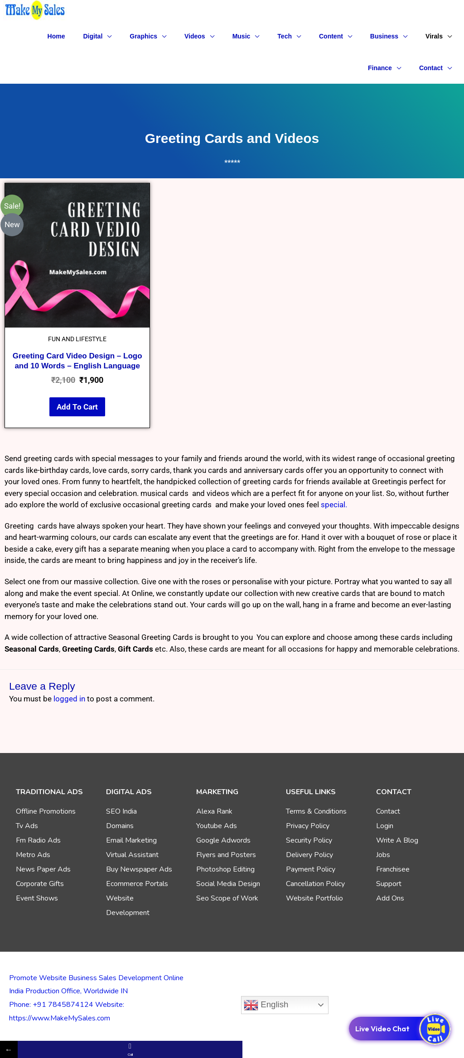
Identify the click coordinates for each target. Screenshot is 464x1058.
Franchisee (393, 869)
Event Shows (37, 898)
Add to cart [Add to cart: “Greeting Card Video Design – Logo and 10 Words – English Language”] (77, 406)
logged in (69, 698)
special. (334, 504)
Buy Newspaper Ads (139, 869)
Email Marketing (131, 840)
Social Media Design (228, 884)
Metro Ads (33, 855)
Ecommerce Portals (137, 884)
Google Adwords (223, 840)
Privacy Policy (307, 826)
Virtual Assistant (132, 855)
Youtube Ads (216, 826)
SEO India (121, 811)
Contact (388, 811)
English (266, 1005)
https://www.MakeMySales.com (59, 1018)
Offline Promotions (46, 811)
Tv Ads (27, 826)
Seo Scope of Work (227, 898)
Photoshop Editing (225, 869)
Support (388, 884)
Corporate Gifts (40, 884)
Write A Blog (397, 840)
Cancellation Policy (315, 884)
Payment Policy (310, 869)
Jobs (383, 855)
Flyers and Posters (226, 855)
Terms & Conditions (316, 811)
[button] (97, 36)
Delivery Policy (309, 855)
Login (384, 826)
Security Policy (309, 840)
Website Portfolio (314, 898)
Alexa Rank (214, 811)
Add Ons (390, 898)
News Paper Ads (43, 869)
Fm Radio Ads (38, 840)
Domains (120, 826)
